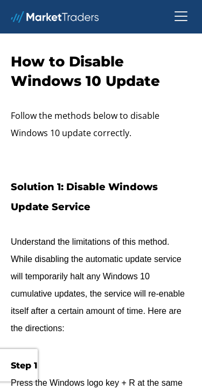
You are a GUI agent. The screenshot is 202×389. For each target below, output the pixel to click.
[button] (181, 17)
